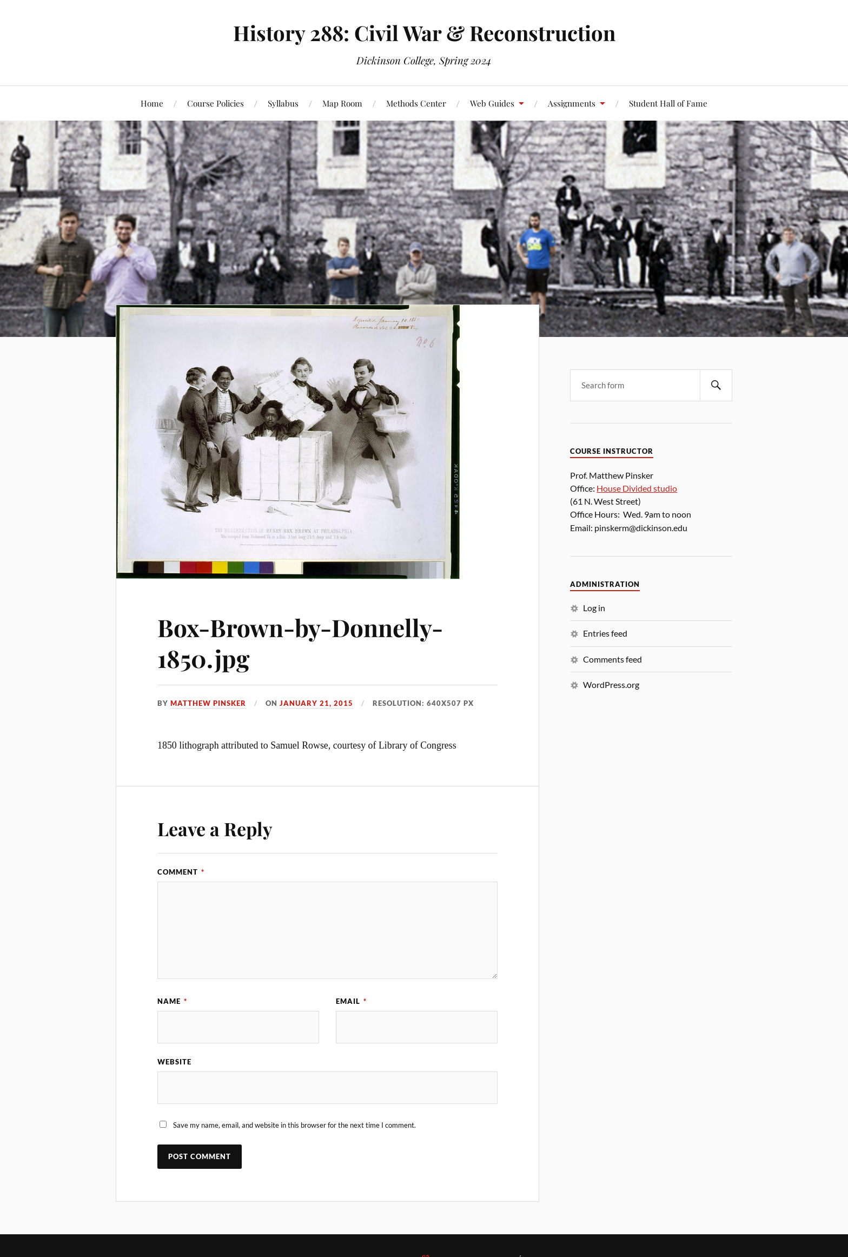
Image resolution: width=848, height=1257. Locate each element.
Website (174, 1061)
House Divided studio (637, 488)
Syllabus (283, 103)
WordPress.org (611, 684)
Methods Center (416, 103)
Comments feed (612, 659)
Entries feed (605, 633)
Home (152, 103)
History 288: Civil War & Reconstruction (424, 33)
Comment (180, 872)
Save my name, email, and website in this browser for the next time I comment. (294, 1125)
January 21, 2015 (316, 703)
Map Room (342, 103)
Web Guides (492, 103)
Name (172, 1001)
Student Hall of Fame (668, 103)
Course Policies (215, 103)
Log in (594, 608)
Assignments (571, 103)
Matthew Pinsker (208, 703)
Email (351, 1001)
